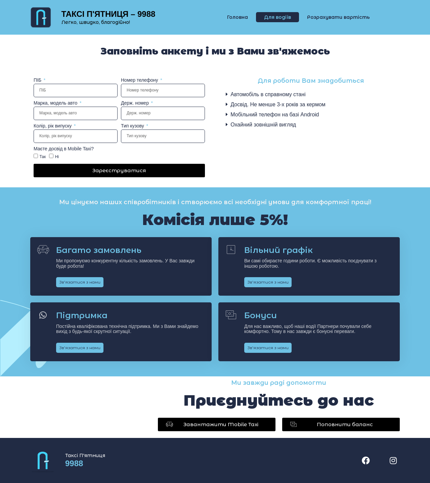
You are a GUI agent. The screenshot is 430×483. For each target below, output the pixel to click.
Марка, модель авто (56, 103)
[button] (216, 424)
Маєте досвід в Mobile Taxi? (64, 148)
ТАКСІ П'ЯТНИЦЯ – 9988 (108, 13)
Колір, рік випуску (53, 125)
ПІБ (38, 80)
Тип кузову (133, 125)
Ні (57, 156)
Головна (237, 17)
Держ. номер (135, 103)
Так (42, 156)
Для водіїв (277, 17)
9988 (74, 463)
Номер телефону (140, 80)
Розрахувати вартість (338, 17)
